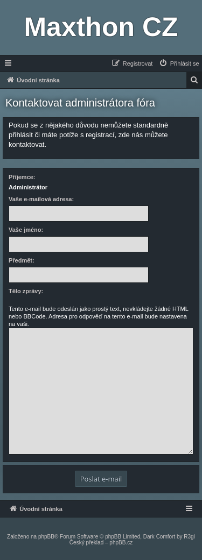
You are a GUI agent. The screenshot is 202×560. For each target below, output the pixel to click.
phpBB (46, 537)
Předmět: (21, 260)
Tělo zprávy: (26, 291)
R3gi (189, 537)
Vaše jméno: (26, 229)
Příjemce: (22, 177)
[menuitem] (179, 63)
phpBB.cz (121, 542)
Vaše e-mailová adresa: (41, 199)
